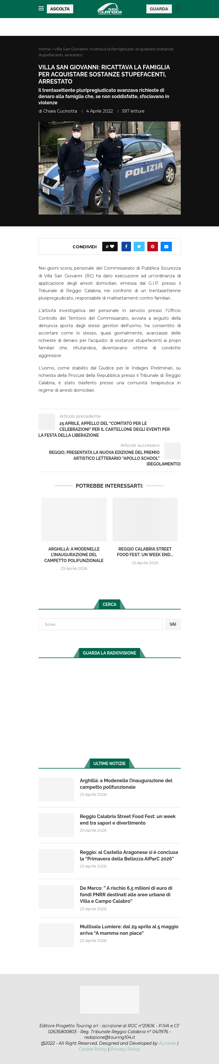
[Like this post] (112, 246)
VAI (173, 624)
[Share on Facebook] (126, 246)
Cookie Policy (93, 1049)
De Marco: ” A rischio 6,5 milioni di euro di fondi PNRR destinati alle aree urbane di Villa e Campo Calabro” (126, 894)
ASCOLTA (60, 9)
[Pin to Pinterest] (152, 246)
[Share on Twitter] (139, 246)
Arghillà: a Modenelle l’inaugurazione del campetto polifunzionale (74, 555)
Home (45, 49)
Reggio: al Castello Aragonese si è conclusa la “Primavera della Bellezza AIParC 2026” (129, 855)
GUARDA (159, 9)
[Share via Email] (166, 246)
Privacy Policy (125, 1049)
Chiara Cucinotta (60, 111)
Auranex (167, 1043)
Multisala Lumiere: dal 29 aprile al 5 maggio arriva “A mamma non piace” (129, 930)
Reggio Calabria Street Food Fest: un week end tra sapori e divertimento (128, 820)
